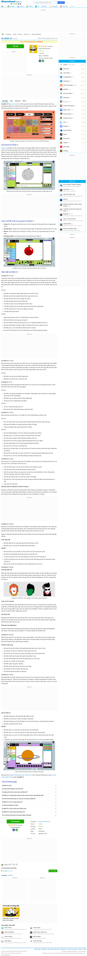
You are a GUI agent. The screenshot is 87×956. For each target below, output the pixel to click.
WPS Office (66, 146)
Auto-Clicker (67, 73)
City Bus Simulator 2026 (70, 228)
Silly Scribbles (37, 936)
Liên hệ (69, 949)
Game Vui (26, 34)
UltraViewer (67, 81)
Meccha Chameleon (69, 105)
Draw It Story (8, 927)
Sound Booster (68, 114)
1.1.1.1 (67, 101)
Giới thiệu (5, 101)
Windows (8, 34)
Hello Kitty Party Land (69, 194)
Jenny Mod (67, 138)
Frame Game (36, 927)
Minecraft (67, 68)
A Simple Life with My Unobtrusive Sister (72, 210)
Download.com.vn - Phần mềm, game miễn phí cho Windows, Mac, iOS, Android (11, 2)
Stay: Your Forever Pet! (69, 218)
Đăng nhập (37, 949)
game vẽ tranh (14, 104)
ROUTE (65, 199)
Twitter (80, 949)
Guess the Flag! (37, 941)
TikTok (65, 134)
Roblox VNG (68, 109)
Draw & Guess (8, 936)
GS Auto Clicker (68, 93)
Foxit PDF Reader (70, 85)
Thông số (17, 101)
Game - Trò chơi (17, 34)
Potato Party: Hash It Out (24, 775)
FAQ (11, 101)
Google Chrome (68, 118)
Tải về (24, 101)
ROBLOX (66, 126)
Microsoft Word (69, 131)
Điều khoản (51, 949)
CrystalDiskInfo (68, 77)
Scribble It (10, 875)
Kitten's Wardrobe (9, 932)
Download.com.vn (3, 34)
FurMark (66, 142)
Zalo (65, 122)
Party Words (8, 941)
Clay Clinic (68, 189)
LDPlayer (65, 151)
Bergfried (68, 214)
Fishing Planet (68, 223)
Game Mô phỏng (36, 34)
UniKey (69, 65)
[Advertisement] (43, 22)
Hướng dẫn (63, 949)
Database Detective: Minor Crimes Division (72, 205)
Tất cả (3, 6)
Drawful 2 (12, 775)
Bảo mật (57, 949)
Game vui (4, 148)
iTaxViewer (67, 97)
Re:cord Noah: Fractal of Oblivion (72, 184)
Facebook (74, 949)
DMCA (84, 949)
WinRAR (67, 89)
